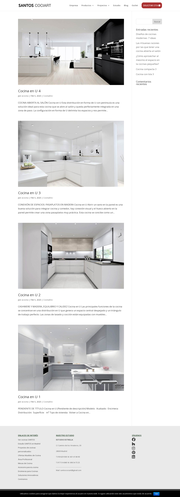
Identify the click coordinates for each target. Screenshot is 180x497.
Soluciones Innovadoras (28, 475)
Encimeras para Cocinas (28, 471)
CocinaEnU (48, 96)
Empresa (74, 6)
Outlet (135, 6)
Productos (86, 6)
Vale (156, 494)
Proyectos (102, 6)
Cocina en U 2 (29, 294)
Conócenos (22, 479)
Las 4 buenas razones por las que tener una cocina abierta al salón (148, 47)
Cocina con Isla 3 (145, 74)
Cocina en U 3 (29, 192)
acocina (25, 96)
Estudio (116, 6)
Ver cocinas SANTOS (26, 439)
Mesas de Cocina (25, 463)
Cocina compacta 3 (146, 69)
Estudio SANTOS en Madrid (29, 443)
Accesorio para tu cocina (28, 467)
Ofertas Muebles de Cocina (29, 455)
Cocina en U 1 (29, 396)
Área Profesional (25, 459)
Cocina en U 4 (29, 90)
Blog (126, 6)
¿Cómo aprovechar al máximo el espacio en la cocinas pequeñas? (147, 59)
